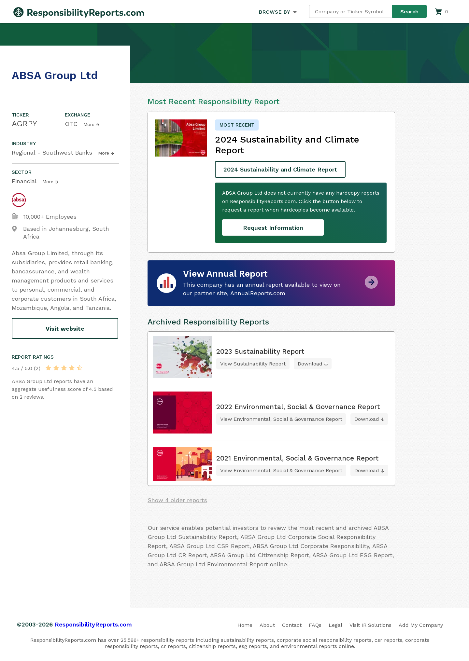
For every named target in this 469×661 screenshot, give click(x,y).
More (88, 124)
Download (310, 364)
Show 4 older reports (177, 500)
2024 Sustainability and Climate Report (280, 169)
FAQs (315, 625)
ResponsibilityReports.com (93, 624)
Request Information (273, 227)
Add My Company (421, 625)
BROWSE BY (274, 12)
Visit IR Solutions (370, 625)
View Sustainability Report (253, 364)
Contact (292, 625)
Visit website (65, 328)
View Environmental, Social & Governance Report (281, 419)
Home (244, 625)
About (267, 625)
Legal (335, 625)
